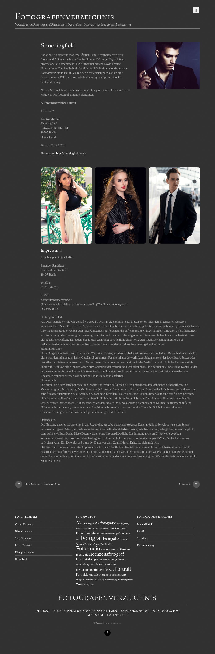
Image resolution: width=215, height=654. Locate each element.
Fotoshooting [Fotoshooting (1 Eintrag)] (106, 544)
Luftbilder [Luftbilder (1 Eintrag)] (97, 564)
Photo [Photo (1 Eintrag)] (111, 570)
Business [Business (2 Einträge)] (88, 528)
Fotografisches (165, 611)
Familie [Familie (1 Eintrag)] (100, 533)
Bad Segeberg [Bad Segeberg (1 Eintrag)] (123, 523)
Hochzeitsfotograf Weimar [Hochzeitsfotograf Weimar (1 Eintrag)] (114, 559)
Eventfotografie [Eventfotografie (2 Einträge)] (86, 533)
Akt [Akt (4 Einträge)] (79, 522)
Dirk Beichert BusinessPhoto (38, 484)
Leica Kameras (23, 545)
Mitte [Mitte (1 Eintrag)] (113, 564)
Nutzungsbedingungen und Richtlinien (85, 611)
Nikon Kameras (23, 531)
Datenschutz (117, 615)
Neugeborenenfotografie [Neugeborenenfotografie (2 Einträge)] (92, 569)
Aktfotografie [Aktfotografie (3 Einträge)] (105, 523)
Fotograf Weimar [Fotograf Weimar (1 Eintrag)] (92, 544)
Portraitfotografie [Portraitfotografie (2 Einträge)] (87, 574)
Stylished (142, 538)
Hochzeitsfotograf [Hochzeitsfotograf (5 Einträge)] (106, 554)
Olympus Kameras (25, 552)
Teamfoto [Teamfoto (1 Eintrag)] (88, 579)
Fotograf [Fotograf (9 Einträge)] (91, 538)
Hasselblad (21, 558)
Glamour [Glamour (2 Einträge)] (124, 549)
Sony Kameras (23, 538)
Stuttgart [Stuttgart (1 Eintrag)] (80, 579)
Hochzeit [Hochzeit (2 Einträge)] (82, 554)
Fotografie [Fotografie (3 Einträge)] (111, 538)
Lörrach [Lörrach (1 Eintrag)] (106, 564)
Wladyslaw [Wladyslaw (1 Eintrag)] (89, 584)
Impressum (95, 615)
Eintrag (43, 611)
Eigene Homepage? (134, 611)
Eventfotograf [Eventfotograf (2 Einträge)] (118, 528)
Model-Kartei (144, 524)
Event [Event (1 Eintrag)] (105, 528)
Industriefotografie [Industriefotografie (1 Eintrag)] (84, 564)
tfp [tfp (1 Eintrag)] (103, 579)
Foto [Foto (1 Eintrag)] (78, 539)
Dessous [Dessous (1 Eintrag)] (98, 528)
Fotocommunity (146, 545)
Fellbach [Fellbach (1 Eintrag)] (126, 533)
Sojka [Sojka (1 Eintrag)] (108, 575)
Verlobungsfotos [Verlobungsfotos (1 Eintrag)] (125, 579)
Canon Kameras (24, 524)
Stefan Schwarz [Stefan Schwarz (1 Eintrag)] (119, 575)
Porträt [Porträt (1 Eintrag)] (102, 575)
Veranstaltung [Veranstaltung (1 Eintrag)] (111, 579)
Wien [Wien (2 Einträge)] (79, 584)
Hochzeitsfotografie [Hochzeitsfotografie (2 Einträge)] (89, 559)
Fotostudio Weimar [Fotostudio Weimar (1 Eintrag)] (109, 549)
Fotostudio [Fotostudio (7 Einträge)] (88, 548)
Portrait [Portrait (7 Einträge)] (122, 569)
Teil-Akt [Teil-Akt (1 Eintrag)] (97, 579)
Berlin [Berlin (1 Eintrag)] (79, 528)
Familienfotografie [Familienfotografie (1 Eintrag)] (113, 533)
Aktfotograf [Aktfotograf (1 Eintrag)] (89, 523)
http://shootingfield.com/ (71, 153)
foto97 (140, 531)
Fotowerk (189, 484)
